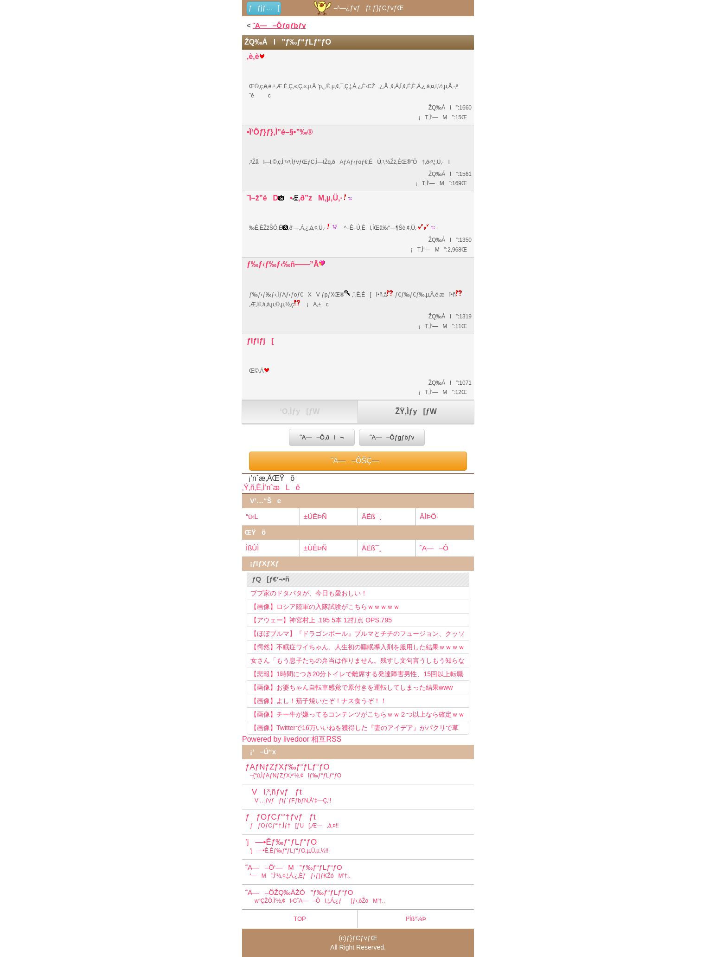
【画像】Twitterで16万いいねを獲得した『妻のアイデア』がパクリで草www (354, 729)
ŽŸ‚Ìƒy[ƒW (415, 411)
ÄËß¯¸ (371, 516)
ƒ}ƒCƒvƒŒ (361, 938)
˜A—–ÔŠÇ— (358, 461)
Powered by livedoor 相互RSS (291, 739)
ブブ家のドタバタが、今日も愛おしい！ (308, 593)
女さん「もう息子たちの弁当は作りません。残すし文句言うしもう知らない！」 (357, 662)
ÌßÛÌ (252, 548)
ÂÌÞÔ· (429, 516)
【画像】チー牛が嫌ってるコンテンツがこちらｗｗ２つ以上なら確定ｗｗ (357, 714)
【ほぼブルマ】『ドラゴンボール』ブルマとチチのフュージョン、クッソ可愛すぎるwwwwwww (357, 635)
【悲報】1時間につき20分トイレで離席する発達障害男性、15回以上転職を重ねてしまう (356, 675)
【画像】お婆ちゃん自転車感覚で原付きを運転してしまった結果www (351, 687)
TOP (300, 918)
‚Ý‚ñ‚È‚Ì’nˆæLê (271, 487)
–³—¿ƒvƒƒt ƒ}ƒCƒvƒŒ (357, 8)
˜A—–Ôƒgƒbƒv (279, 25)
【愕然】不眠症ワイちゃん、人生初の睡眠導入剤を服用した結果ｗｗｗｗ (357, 647)
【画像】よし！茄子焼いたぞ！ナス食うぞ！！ (318, 701)
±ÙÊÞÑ (315, 516)
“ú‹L (252, 516)
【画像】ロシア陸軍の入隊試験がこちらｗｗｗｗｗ (325, 606)
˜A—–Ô (434, 548)
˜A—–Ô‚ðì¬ (322, 437)
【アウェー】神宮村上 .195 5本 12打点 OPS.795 (321, 620)
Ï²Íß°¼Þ (416, 918)
